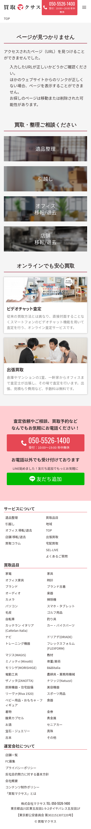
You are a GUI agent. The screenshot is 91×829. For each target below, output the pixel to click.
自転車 (10, 619)
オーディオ (13, 593)
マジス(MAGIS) (15, 655)
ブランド (11, 586)
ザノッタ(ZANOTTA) (19, 680)
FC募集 (10, 761)
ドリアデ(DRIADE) (60, 636)
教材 (50, 655)
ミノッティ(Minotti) (19, 661)
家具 (50, 573)
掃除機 (51, 599)
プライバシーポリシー (20, 767)
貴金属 (51, 718)
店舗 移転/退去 (15, 536)
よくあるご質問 (57, 556)
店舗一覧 (11, 755)
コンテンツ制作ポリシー (22, 787)
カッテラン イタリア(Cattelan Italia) (19, 628)
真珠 (50, 731)
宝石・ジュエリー (17, 731)
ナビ (8, 636)
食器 (50, 700)
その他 (51, 737)
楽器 (50, 593)
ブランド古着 (56, 586)
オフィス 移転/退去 (18, 530)
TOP (49, 530)
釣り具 (51, 619)
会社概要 (11, 780)
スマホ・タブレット (61, 606)
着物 (8, 711)
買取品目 (52, 517)
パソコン (11, 606)
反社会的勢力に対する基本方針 (27, 774)
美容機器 (53, 687)
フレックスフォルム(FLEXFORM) (61, 646)
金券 (50, 711)
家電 (8, 573)
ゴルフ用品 (55, 612)
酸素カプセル (14, 718)
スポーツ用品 (56, 693)
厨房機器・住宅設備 (19, 687)
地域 (49, 524)
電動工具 (11, 674)
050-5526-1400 (60, 803)
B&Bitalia (53, 667)
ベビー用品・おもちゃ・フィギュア (24, 702)
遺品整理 (11, 517)
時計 (50, 580)
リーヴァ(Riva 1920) (19, 693)
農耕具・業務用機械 (61, 674)
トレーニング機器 (17, 643)
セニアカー (55, 724)
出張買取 (52, 536)
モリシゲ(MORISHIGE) (21, 667)
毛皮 (8, 612)
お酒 (8, 724)
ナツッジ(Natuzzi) (59, 680)
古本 (8, 737)
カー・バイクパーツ (61, 625)
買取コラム (13, 543)
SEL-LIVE (52, 549)
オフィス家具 (14, 580)
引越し (10, 524)
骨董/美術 (54, 661)
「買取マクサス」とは (20, 793)
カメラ (10, 599)
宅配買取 (52, 543)
